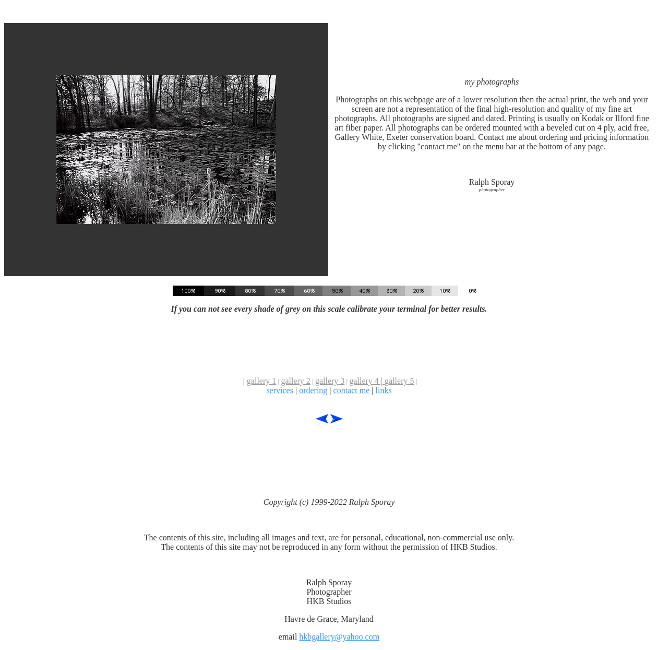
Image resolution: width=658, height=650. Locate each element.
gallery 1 (261, 380)
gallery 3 (329, 380)
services (279, 390)
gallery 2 (295, 380)
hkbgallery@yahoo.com (339, 636)
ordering (313, 390)
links (383, 390)
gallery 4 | (367, 380)
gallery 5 (399, 380)
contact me (351, 390)
